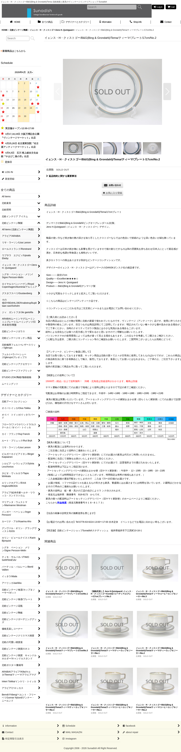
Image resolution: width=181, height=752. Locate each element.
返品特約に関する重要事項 (61, 176)
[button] (58, 91)
